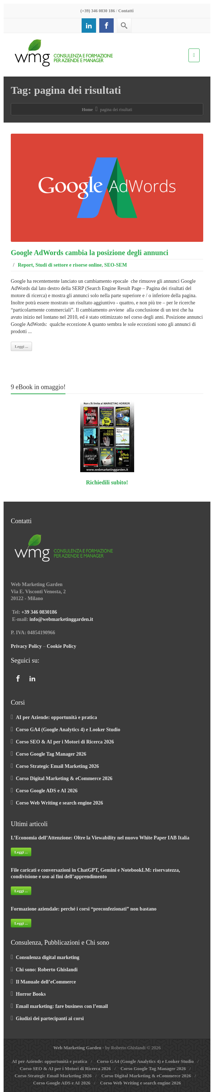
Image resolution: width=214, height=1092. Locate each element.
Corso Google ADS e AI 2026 (47, 790)
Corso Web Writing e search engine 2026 (59, 803)
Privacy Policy (26, 646)
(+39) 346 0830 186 (98, 10)
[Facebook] (106, 25)
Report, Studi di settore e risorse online (59, 265)
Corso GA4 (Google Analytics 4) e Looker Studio (68, 729)
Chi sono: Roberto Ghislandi (47, 969)
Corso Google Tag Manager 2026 (51, 754)
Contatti (126, 10)
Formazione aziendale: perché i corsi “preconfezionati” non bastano (83, 909)
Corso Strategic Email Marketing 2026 (57, 766)
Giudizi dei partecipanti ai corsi (50, 1018)
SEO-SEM (115, 265)
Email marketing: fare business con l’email (62, 1006)
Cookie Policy (61, 646)
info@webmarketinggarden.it (61, 619)
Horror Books (31, 994)
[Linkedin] (89, 25)
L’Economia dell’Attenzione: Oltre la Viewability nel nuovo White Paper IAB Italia (100, 837)
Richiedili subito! (107, 482)
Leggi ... (21, 346)
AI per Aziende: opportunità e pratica (56, 717)
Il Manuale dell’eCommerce (46, 982)
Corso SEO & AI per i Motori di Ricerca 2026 (65, 742)
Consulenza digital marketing (47, 957)
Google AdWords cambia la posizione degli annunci (89, 253)
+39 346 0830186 (39, 612)
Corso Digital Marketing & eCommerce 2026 (64, 778)
